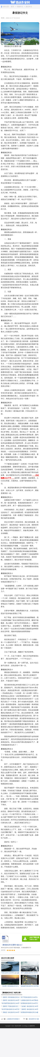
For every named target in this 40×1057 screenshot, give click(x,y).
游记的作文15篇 (34, 1019)
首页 (12, 7)
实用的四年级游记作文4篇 (29, 1012)
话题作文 (20, 7)
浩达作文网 (18, 1026)
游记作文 (29, 7)
